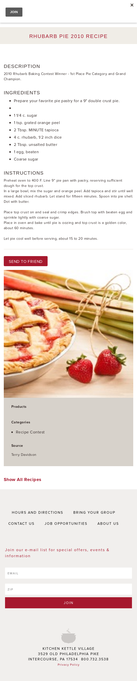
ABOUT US (108, 523)
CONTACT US (21, 523)
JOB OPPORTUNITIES (66, 523)
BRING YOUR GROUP (94, 512)
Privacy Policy (69, 664)
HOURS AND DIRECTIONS (37, 512)
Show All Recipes (23, 479)
